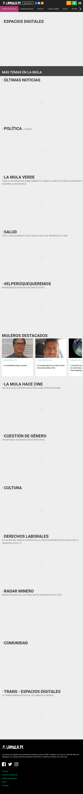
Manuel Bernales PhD (10, 360)
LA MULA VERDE (53, 9)
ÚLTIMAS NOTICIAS (27, 9)
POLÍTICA (40, 9)
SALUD (65, 9)
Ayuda (4, 782)
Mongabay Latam (75, 360)
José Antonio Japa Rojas (44, 360)
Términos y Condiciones (10, 775)
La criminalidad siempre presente (15, 365)
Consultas (5, 785)
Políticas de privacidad (9, 778)
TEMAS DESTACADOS (9, 9)
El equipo (5, 771)
